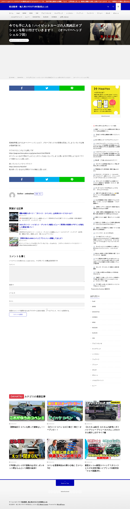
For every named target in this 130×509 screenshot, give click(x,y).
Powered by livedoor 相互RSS (100, 289)
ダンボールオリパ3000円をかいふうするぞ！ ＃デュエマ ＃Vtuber (105, 188)
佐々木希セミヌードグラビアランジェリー (107, 140)
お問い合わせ (64, 17)
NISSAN (94, 327)
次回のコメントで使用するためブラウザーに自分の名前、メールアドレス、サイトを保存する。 (39, 310)
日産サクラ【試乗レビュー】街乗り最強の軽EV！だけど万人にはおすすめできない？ (106, 223)
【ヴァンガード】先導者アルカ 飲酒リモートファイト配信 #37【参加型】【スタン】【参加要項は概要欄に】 (106, 182)
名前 (11, 284)
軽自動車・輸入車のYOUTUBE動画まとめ (34, 502)
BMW (24, 13)
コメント (12, 264)
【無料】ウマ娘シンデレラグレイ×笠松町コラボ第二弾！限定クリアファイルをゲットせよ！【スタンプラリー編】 (106, 279)
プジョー (100, 13)
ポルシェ (116, 13)
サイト (11, 301)
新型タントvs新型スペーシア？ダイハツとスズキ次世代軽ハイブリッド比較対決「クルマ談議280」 (102, 468)
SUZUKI (45, 17)
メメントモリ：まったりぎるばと (104, 233)
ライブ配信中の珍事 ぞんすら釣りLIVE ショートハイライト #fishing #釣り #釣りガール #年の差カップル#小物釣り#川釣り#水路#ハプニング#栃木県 (106, 261)
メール (12, 293)
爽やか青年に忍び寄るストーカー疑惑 (105, 125)
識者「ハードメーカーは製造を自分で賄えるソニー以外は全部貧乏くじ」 (106, 130)
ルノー (27, 17)
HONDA (54, 17)
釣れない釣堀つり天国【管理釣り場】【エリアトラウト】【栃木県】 (106, 254)
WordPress (61, 504)
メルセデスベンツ (16, 17)
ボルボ (108, 13)
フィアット (79, 13)
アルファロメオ (46, 13)
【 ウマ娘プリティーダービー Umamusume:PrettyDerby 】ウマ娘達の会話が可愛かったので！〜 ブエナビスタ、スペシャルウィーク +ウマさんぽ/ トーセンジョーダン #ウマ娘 (106, 240)
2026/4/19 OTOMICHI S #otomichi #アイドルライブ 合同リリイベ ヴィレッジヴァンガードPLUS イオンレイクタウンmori (106, 176)
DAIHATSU (36, 17)
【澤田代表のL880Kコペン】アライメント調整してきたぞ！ (41, 238)
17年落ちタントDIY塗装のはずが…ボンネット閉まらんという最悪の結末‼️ (26, 466)
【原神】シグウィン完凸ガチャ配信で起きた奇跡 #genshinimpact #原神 (106, 207)
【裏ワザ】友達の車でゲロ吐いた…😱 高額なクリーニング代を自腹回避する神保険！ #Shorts (106, 194)
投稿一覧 (38, 194)
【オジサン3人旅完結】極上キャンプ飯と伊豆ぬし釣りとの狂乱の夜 (106, 164)
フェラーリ (90, 13)
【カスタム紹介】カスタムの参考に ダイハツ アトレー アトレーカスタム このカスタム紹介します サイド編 (102, 430)
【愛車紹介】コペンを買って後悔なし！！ (27, 427)
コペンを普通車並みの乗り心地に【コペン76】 (65, 466)
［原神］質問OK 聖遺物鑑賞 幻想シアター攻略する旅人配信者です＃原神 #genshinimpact (106, 213)
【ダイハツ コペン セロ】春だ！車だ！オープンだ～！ (64, 428)
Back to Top (65, 483)
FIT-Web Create (42, 504)
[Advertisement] (65, 61)
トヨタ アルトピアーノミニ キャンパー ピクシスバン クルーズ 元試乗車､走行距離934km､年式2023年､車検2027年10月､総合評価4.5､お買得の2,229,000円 (106, 146)
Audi (18, 13)
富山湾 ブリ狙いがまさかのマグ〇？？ (106, 160)
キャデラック (58, 13)
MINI (31, 13)
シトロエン (69, 13)
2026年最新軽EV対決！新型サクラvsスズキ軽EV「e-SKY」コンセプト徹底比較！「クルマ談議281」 (106, 201)
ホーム (11, 13)
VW (37, 13)
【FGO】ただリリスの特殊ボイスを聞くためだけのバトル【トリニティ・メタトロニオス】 (106, 248)
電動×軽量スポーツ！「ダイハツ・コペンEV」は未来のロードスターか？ (46, 213)
